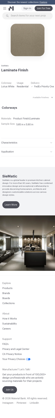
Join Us (9, 390)
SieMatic (5, 66)
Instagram (7, 403)
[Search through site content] (29, 15)
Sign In (27, 8)
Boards (6, 298)
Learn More (11, 205)
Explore (43, 2)
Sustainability (9, 324)
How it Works (9, 319)
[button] (4, 8)
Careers (6, 329)
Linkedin (34, 403)
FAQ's (5, 344)
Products (7, 288)
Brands (6, 293)
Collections (8, 303)
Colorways (9, 107)
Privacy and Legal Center (15, 349)
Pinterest (21, 403)
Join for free (43, 8)
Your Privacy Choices (16, 359)
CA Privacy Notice (12, 354)
